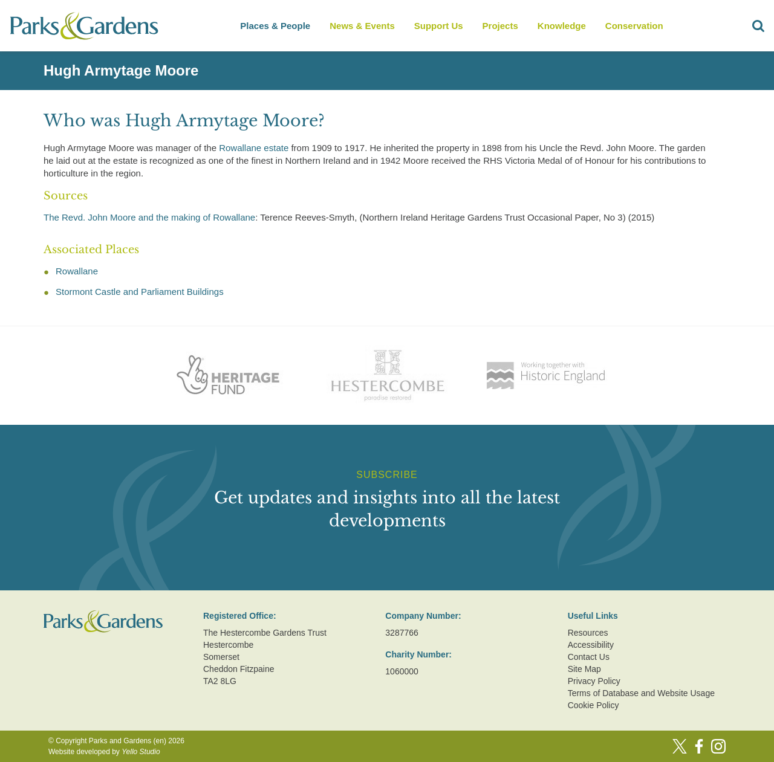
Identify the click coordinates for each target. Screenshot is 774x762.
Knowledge (562, 26)
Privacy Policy (594, 681)
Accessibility (591, 645)
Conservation (634, 26)
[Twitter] (679, 746)
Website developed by (104, 751)
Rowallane (77, 271)
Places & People (275, 26)
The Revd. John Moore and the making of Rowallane (149, 217)
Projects (500, 26)
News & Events (362, 26)
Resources (588, 633)
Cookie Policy (593, 705)
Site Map (584, 669)
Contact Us (589, 657)
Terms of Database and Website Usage (641, 693)
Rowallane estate (253, 148)
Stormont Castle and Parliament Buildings (140, 291)
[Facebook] (699, 746)
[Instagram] (718, 746)
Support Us (438, 26)
